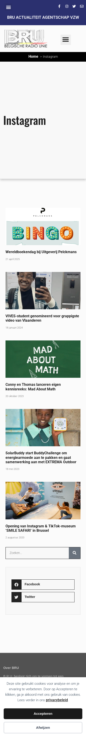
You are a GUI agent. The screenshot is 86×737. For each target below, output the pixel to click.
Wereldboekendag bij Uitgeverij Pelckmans (41, 252)
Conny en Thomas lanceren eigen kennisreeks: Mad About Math (33, 386)
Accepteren (43, 713)
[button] (8, 7)
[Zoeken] (74, 553)
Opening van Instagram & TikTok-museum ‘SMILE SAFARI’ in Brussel (41, 528)
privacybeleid (57, 700)
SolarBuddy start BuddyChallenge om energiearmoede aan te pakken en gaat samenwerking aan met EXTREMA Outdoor (41, 457)
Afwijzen (43, 727)
